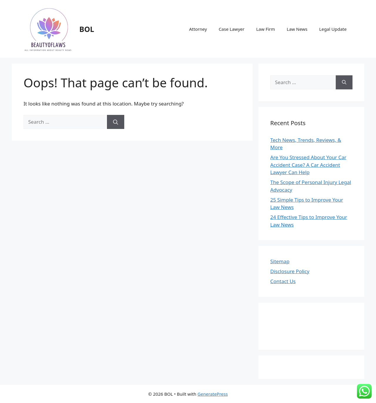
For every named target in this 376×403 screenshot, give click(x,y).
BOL (86, 29)
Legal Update (333, 29)
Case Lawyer (231, 29)
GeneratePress (212, 394)
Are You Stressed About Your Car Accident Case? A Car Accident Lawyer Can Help (308, 165)
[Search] (115, 122)
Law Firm (265, 29)
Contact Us (283, 281)
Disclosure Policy (289, 271)
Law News (297, 29)
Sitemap (279, 261)
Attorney (198, 29)
